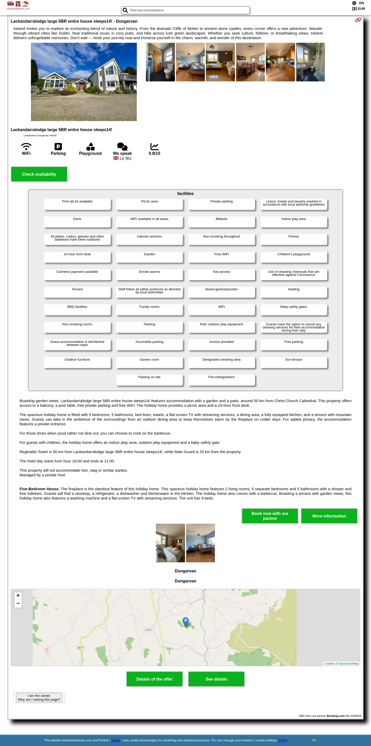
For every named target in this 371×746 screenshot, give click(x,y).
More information (329, 516)
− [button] (18, 604)
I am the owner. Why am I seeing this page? (39, 697)
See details (216, 679)
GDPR (283, 740)
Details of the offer (155, 679)
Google (116, 740)
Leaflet (329, 663)
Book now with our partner (270, 516)
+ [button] (18, 596)
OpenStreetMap (349, 663)
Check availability (39, 174)
